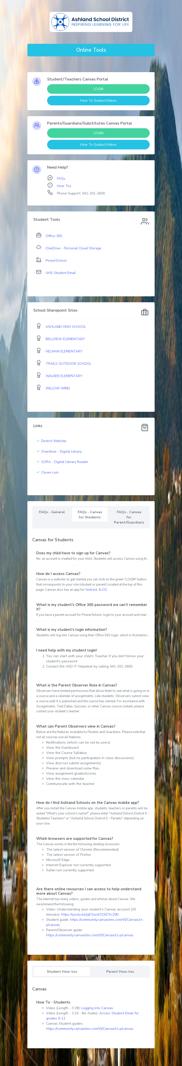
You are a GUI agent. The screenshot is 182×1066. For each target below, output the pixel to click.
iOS (104, 590)
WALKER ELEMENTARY (64, 376)
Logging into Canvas (97, 1008)
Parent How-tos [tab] (120, 971)
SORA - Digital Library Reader (64, 462)
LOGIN (98, 89)
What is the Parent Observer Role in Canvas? (76, 685)
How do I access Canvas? (58, 573)
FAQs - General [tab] (52, 512)
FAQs (61, 178)
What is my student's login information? (71, 629)
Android (91, 590)
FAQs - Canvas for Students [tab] (90, 515)
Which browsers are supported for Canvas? (74, 838)
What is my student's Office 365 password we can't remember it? (91, 607)
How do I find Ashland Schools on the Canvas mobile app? (87, 802)
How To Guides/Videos (98, 100)
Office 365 (54, 236)
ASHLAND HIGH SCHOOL (66, 326)
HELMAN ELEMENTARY (64, 351)
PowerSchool (56, 260)
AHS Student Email (61, 272)
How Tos (64, 186)
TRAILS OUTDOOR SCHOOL (68, 363)
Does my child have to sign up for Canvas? (73, 553)
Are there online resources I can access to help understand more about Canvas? (88, 891)
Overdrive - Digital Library (61, 451)
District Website (53, 441)
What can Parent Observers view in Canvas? (75, 726)
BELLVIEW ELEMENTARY (65, 339)
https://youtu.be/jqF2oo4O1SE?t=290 (89, 914)
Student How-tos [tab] (62, 971)
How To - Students (53, 1002)
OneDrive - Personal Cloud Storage (73, 248)
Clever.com (49, 472)
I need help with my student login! (66, 650)
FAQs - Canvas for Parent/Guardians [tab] (129, 517)
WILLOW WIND (58, 388)
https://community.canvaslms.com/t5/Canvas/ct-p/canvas (89, 935)
